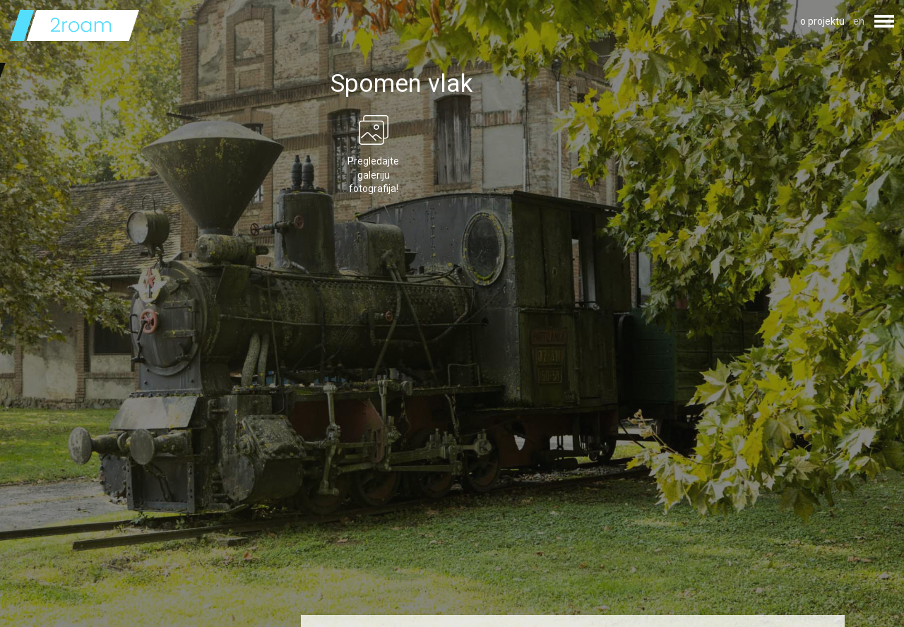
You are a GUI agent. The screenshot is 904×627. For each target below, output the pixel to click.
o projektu (822, 21)
